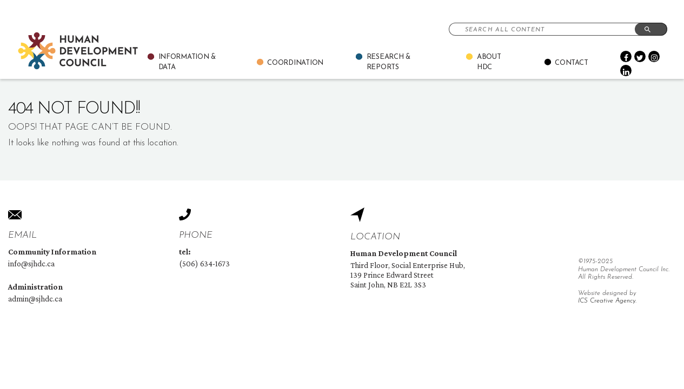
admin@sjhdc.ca (35, 298)
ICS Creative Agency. (607, 301)
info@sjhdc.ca (31, 263)
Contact (571, 62)
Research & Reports (388, 62)
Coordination (295, 62)
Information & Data (187, 62)
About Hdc (489, 62)
